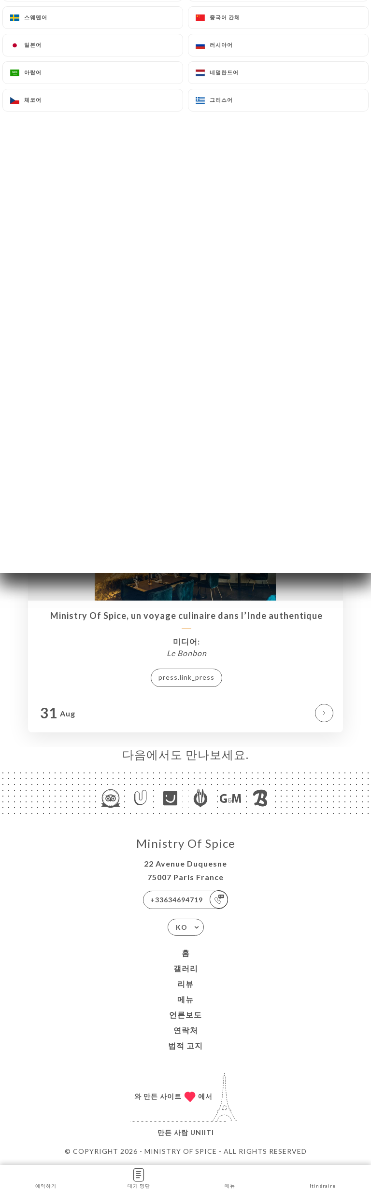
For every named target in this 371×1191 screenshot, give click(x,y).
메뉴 (185, 999)
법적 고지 (185, 1045)
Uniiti (202, 1132)
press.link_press (186, 677)
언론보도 (185, 1014)
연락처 (185, 1030)
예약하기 (46, 1177)
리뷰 (185, 983)
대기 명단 (139, 1177)
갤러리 (185, 968)
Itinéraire (323, 1177)
